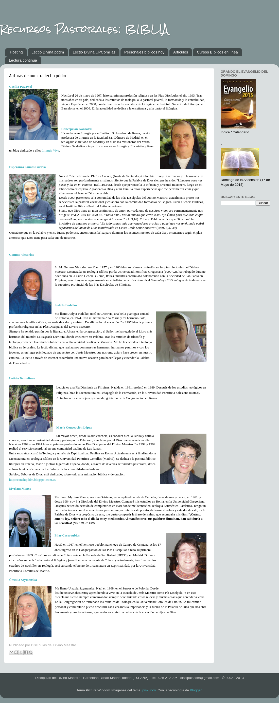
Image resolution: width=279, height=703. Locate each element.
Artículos (180, 52)
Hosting (16, 52)
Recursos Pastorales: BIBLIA (84, 29)
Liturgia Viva (50, 150)
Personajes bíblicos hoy (144, 52)
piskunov (148, 690)
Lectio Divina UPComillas (94, 52)
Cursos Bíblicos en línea (217, 52)
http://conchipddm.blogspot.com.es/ (33, 480)
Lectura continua (23, 60)
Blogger (196, 690)
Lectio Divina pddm (47, 52)
